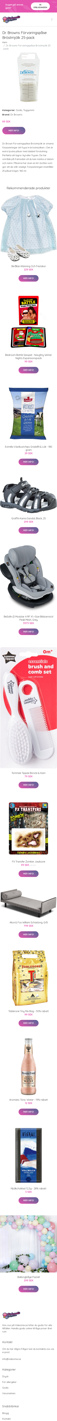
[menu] (52, 19)
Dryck (5, 1376)
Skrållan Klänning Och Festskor (28, 266)
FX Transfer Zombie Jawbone (28, 861)
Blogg (5, 1413)
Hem (4, 42)
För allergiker (9, 1382)
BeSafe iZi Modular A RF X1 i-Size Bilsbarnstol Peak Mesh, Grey (28, 618)
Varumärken (8, 1393)
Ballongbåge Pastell (28, 1277)
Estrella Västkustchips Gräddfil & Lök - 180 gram (28, 448)
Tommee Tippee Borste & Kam (28, 773)
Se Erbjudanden (40, 6)
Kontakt (6, 1418)
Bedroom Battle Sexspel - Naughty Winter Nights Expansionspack (28, 356)
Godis (19, 110)
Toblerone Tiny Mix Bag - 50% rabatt (28, 1011)
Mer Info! (14, 130)
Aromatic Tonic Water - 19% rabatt (28, 1099)
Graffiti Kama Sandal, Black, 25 (28, 518)
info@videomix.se (11, 1359)
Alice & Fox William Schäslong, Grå (29, 922)
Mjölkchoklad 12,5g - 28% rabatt (28, 1188)
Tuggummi (28, 110)
